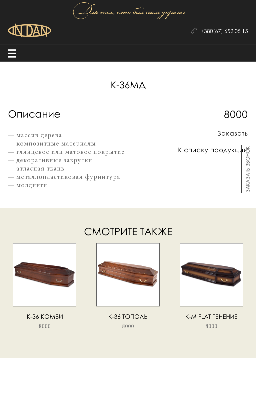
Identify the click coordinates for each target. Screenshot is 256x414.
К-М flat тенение (211, 316)
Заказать (232, 133)
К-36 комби (45, 316)
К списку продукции (213, 150)
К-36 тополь (128, 316)
